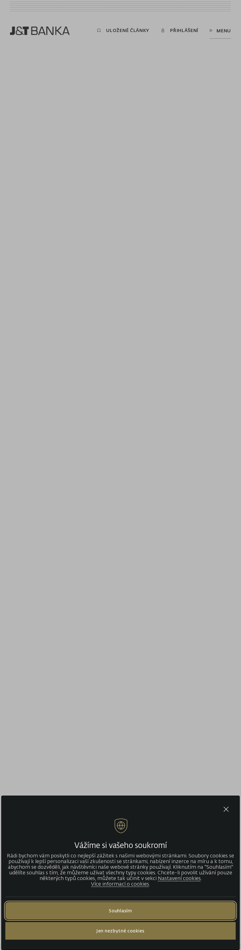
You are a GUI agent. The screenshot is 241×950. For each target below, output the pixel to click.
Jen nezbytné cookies (120, 931)
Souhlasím (120, 911)
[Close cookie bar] (226, 809)
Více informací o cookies (120, 883)
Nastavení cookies (179, 878)
